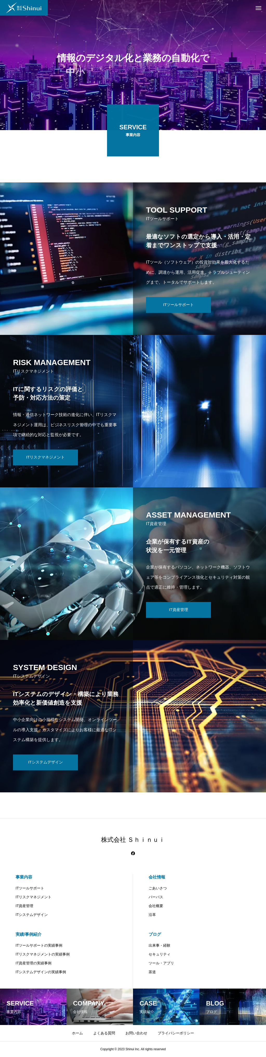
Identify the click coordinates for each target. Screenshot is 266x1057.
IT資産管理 (24, 906)
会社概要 (156, 906)
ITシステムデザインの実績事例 (41, 972)
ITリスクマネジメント (33, 897)
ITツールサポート (30, 888)
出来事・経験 (159, 945)
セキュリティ (159, 954)
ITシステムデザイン (32, 915)
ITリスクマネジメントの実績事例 (43, 954)
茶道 (152, 972)
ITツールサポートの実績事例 (39, 945)
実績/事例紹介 (29, 934)
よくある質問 (104, 1033)
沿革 (152, 915)
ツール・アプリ (161, 963)
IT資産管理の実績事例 (33, 963)
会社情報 (157, 877)
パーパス (156, 897)
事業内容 (24, 877)
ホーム (77, 1033)
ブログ (155, 934)
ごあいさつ (158, 888)
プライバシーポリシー (176, 1033)
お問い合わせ (136, 1033)
